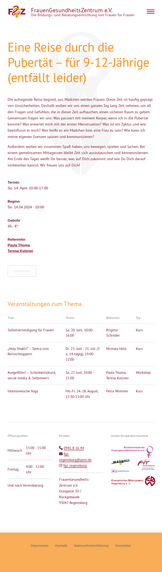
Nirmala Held (116, 348)
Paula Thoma (19, 245)
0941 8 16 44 (74, 448)
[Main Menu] (149, 11)
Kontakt (61, 545)
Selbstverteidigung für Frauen (31, 330)
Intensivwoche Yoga (23, 391)
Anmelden (123, 545)
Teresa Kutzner (20, 251)
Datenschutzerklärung (91, 545)
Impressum (39, 545)
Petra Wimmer (117, 391)
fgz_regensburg (75, 465)
